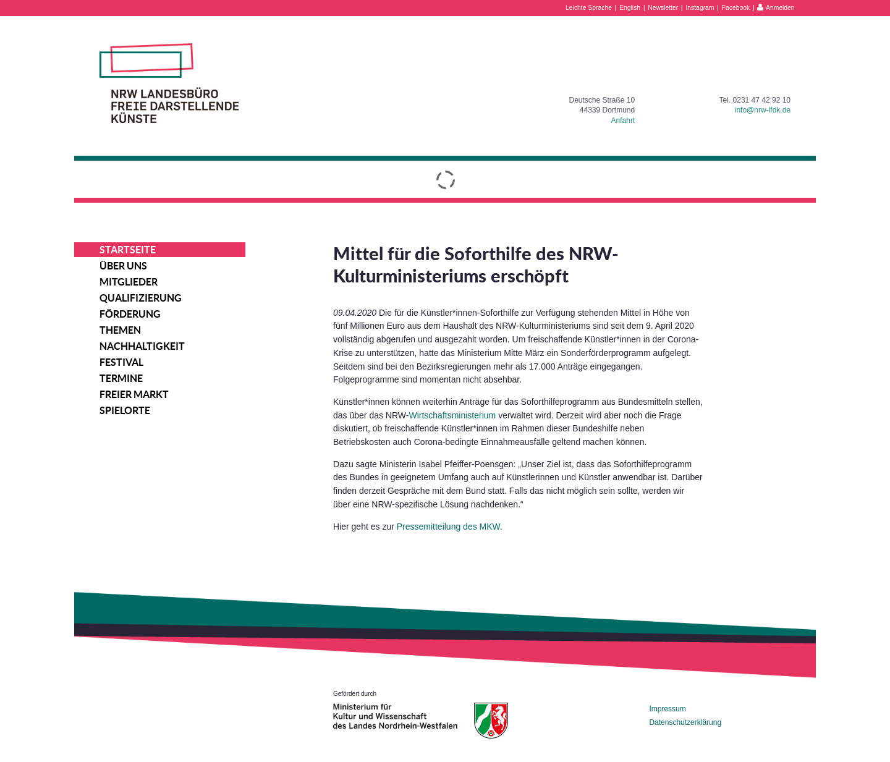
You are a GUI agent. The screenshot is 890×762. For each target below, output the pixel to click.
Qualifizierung (141, 297)
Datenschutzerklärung (685, 722)
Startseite (128, 249)
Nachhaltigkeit (142, 346)
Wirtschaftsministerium (452, 415)
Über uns (123, 265)
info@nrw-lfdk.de (762, 110)
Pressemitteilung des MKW (448, 526)
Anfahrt (623, 120)
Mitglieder (129, 281)
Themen (120, 330)
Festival (121, 362)
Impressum (667, 709)
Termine (121, 378)
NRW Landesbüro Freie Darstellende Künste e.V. (169, 83)
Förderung (130, 314)
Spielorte (125, 410)
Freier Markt (134, 394)
